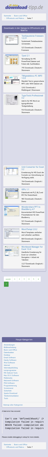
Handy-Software (10, 360)
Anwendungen (9, 345)
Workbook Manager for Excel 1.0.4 (32, 248)
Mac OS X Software (11, 375)
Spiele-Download (10, 393)
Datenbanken (9, 352)
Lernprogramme (10, 370)
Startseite (7, 16)
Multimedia (8, 378)
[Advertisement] (24, 140)
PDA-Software (9, 383)
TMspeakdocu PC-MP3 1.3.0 (32, 77)
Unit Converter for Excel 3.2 (33, 168)
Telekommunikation (11, 396)
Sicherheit (7, 391)
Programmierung (10, 385)
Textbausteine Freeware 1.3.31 (33, 37)
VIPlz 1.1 (25, 189)
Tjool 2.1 (26, 55)
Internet (7, 365)
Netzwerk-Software (11, 380)
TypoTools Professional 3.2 (32, 96)
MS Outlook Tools (11, 373)
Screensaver (8, 388)
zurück (8, 279)
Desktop (7, 355)
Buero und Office (20, 16)
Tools (6, 398)
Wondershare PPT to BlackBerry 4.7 (31, 208)
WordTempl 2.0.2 (29, 229)
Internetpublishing (11, 368)
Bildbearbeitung (10, 347)
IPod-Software (9, 362)
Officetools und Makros (15, 18)
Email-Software (10, 357)
